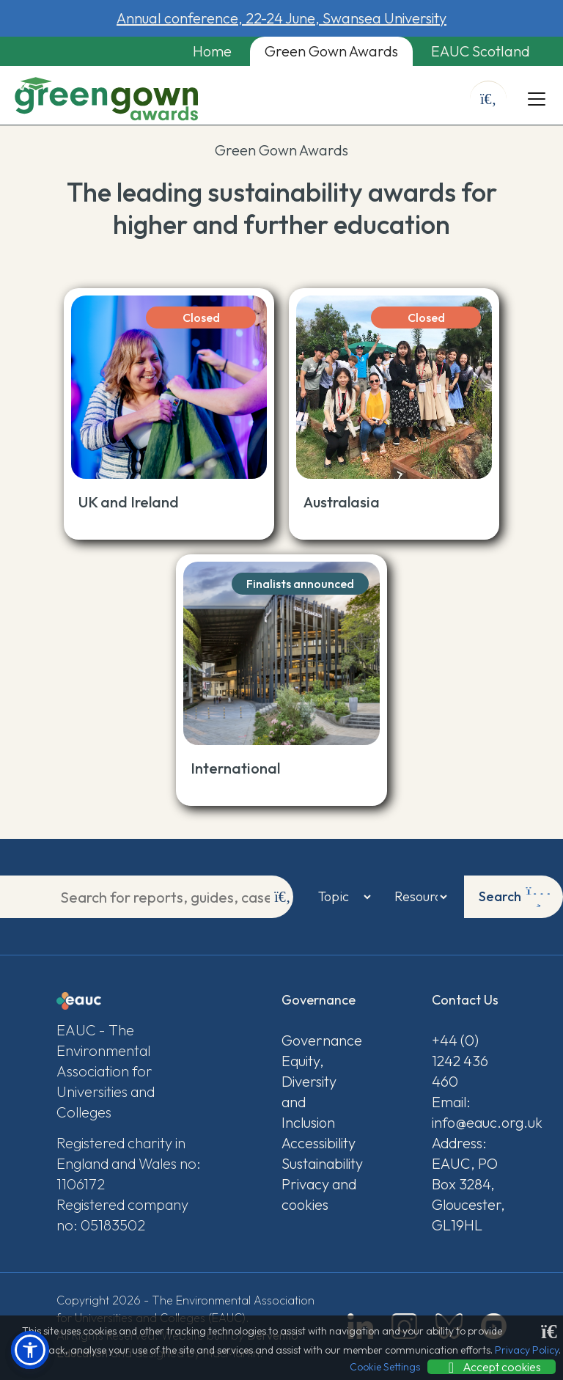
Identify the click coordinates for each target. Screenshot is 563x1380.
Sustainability (319, 1163)
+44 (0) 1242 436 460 (460, 1060)
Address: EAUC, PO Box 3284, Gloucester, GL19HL (468, 1184)
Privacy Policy (527, 1350)
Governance (319, 1040)
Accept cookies (491, 1366)
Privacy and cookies (319, 1194)
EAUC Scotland (480, 51)
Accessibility (319, 1143)
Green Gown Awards (331, 51)
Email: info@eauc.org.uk (469, 1112)
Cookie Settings (385, 1366)
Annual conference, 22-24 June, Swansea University (281, 18)
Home (212, 51)
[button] (30, 1350)
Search (515, 897)
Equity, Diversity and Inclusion (309, 1091)
